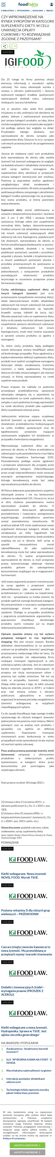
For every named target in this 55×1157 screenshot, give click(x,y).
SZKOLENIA (37, 11)
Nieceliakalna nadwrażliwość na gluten (28, 1070)
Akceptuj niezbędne (26, 1152)
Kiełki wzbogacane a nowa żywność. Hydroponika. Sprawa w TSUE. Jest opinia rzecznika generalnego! (24, 1031)
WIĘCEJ (49, 11)
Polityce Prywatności (14, 1138)
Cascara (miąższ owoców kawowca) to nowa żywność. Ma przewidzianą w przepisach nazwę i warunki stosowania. (27, 950)
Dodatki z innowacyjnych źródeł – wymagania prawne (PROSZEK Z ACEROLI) (23, 990)
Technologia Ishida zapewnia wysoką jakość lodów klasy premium (27, 1091)
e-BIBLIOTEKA (7, 11)
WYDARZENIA (23, 11)
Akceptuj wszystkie (26, 1145)
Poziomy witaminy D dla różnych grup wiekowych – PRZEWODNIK (25, 912)
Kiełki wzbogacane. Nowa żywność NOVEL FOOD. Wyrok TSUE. (23, 875)
